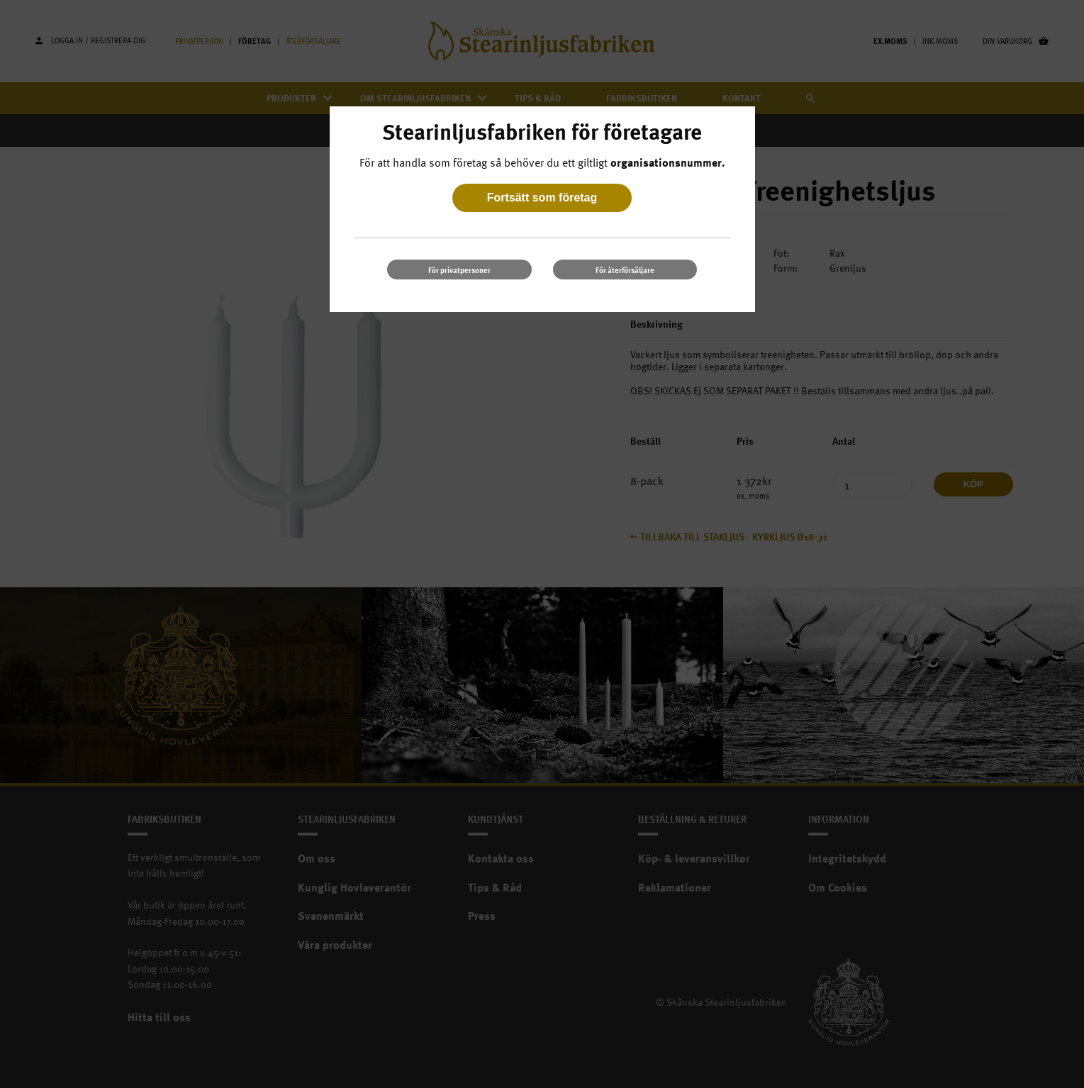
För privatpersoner (459, 270)
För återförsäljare (625, 270)
